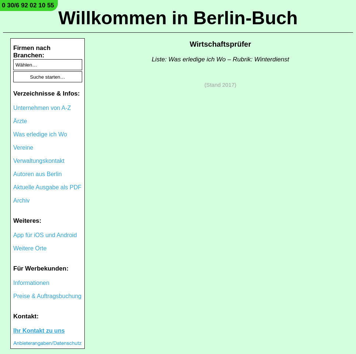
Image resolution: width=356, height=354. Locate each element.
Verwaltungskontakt (38, 161)
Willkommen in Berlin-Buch (178, 18)
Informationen (31, 283)
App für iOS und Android (45, 235)
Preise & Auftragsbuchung (47, 296)
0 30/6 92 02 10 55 (28, 5)
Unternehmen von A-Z (42, 108)
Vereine (23, 147)
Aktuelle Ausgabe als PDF (47, 187)
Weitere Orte (29, 248)
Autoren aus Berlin (37, 174)
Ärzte (20, 121)
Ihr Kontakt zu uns (39, 331)
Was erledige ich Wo (40, 134)
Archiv (21, 200)
